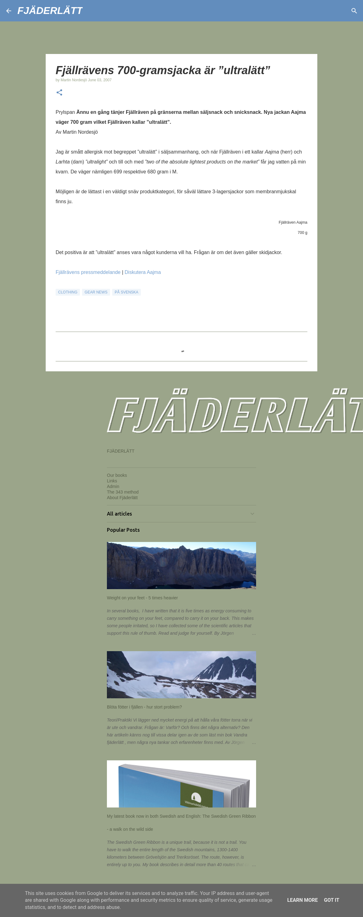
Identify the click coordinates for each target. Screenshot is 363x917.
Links (112, 480)
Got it (331, 900)
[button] (59, 93)
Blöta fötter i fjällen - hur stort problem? (144, 707)
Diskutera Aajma (143, 272)
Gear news (96, 292)
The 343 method (123, 492)
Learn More (302, 900)
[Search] (91, 10)
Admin (113, 486)
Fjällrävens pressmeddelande (88, 272)
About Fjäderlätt (122, 497)
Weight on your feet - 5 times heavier (142, 597)
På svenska (126, 292)
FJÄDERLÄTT (50, 10)
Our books (117, 475)
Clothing (67, 292)
